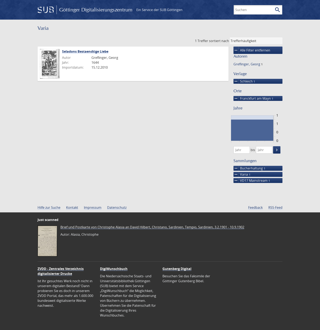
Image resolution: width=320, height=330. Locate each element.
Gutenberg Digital (176, 268)
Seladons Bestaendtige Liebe (85, 51)
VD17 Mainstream (251, 180)
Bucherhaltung (249, 168)
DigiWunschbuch (114, 268)
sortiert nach (219, 41)
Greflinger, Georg (248, 64)
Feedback (255, 207)
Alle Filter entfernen (251, 50)
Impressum (92, 207)
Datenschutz (117, 207)
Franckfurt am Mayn (253, 98)
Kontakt (72, 207)
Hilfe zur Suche (49, 207)
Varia (241, 174)
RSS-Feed (275, 207)
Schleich (244, 81)
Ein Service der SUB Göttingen (159, 10)
